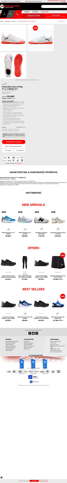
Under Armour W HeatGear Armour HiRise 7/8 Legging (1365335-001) (24, 276)
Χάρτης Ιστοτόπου (28, 347)
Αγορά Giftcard (9, 350)
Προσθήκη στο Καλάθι (13, 142)
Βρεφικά (27, 11)
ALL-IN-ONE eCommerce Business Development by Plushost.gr (38, 385)
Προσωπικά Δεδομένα (28, 343)
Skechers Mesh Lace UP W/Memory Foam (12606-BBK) (8, 276)
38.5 (16, 130)
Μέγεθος (4, 127)
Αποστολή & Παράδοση (10, 343)
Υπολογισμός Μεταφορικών (15, 146)
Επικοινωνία (26, 349)
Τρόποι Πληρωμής (9, 344)
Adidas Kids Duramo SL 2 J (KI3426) (8, 233)
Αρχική (1, 21)
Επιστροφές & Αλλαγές (11, 347)
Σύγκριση (9, 150)
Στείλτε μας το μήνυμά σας (56, 351)
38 (10, 130)
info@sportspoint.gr (57, 350)
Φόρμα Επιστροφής (10, 349)
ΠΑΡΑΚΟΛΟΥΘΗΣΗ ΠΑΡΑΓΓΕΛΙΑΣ (34, 1)
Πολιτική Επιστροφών (10, 163)
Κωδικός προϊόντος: (6, 90)
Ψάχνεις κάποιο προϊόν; (29, 345)
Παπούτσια (14, 21)
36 (4, 130)
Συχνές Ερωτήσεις (28, 344)
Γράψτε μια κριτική (6, 92)
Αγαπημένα (20, 150)
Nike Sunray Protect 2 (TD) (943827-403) (57, 317)
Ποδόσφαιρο (45, 11)
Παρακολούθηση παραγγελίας (12, 341)
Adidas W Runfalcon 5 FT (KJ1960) (25, 233)
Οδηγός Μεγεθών (20, 127)
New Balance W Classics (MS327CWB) (41, 233)
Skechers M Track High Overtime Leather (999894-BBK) (41, 276)
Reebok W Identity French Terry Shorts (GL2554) (58, 276)
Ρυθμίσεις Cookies (44, 480)
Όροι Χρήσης (19, 163)
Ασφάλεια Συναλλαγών (10, 345)
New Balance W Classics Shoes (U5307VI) (57, 233)
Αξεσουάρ (35, 11)
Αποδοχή (34, 480)
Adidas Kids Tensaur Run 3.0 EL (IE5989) (25, 317)
